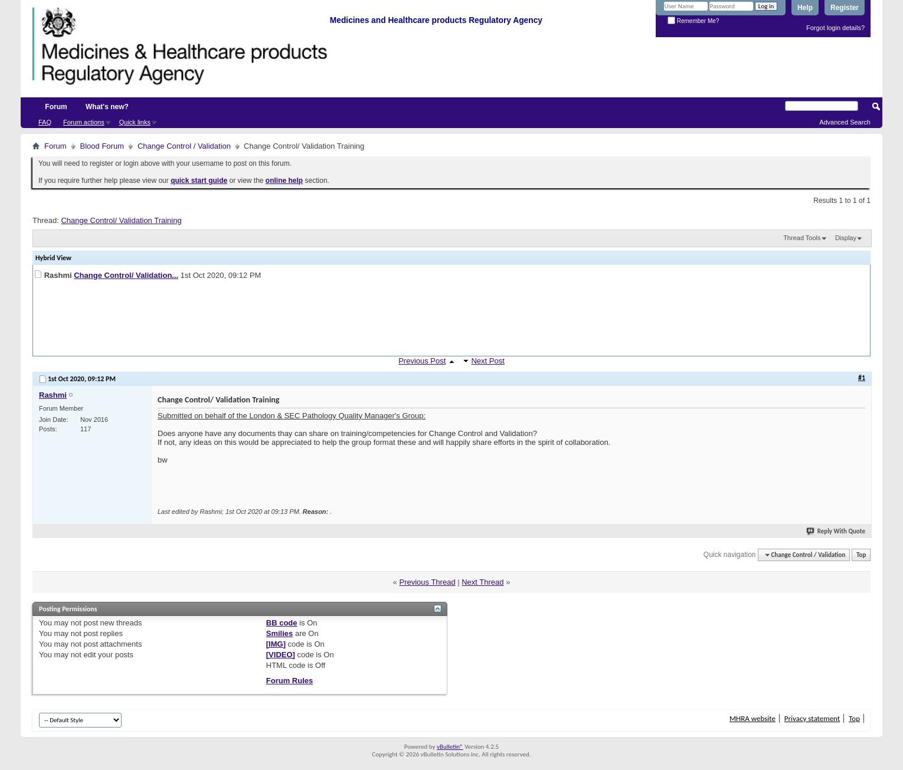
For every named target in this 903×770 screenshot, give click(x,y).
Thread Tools (801, 237)
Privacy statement (812, 718)
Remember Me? (693, 21)
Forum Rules (289, 680)
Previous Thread (427, 582)
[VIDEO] (280, 654)
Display (845, 237)
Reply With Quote (836, 531)
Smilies (279, 633)
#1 (861, 377)
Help (805, 8)
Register (844, 8)
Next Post (487, 360)
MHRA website (752, 718)
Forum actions (83, 122)
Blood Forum (102, 146)
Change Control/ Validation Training (121, 220)
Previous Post (422, 360)
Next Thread (482, 582)
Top (861, 555)
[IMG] (276, 644)
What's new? (107, 107)
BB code (281, 622)
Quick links (134, 122)
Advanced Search (845, 122)
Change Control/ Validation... (126, 275)
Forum (56, 107)
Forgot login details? (835, 27)
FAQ (44, 122)
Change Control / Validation (184, 146)
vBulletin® (450, 747)
